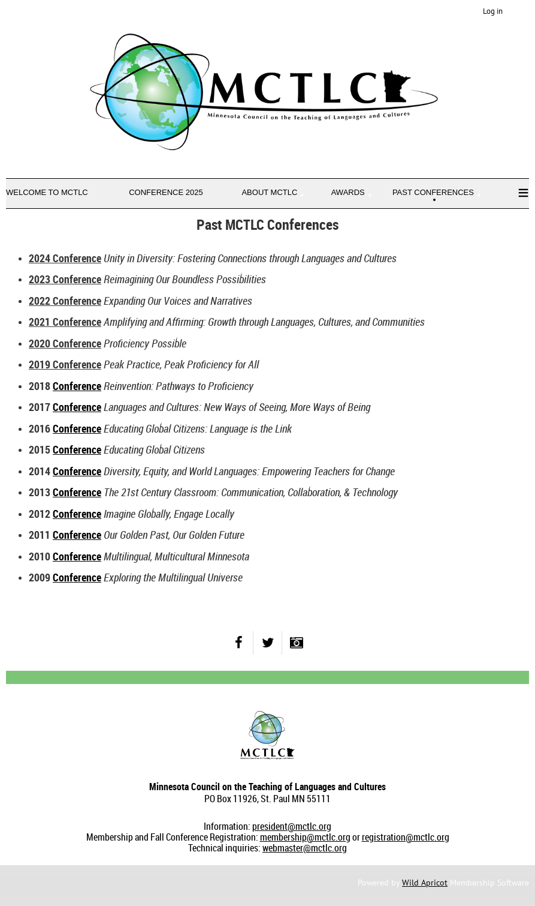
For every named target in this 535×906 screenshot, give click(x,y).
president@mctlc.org (291, 826)
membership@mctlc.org (305, 837)
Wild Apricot (425, 882)
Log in (493, 11)
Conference (77, 386)
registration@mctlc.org (405, 837)
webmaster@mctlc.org (304, 847)
